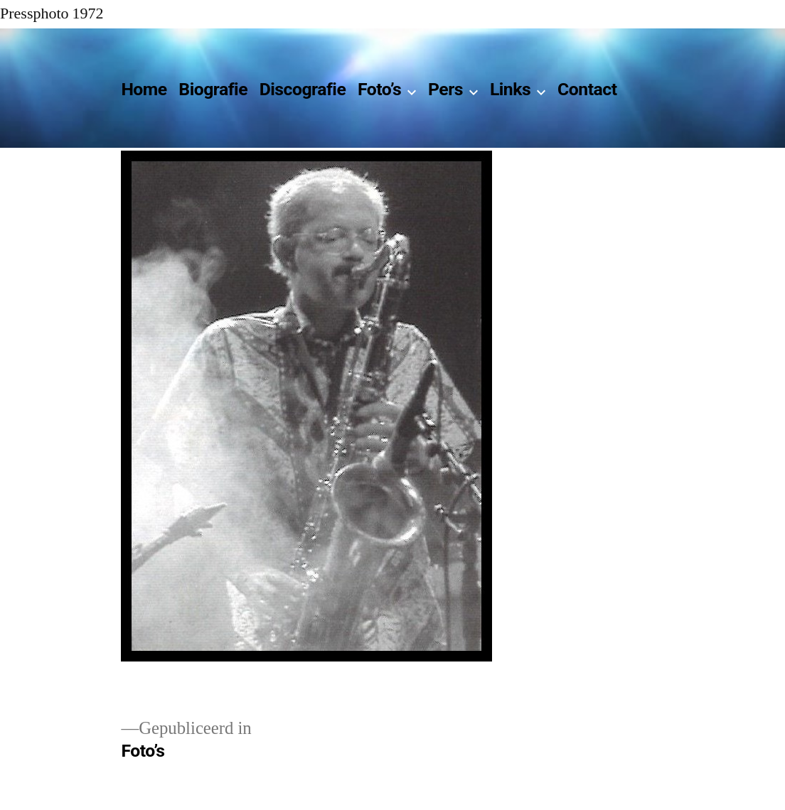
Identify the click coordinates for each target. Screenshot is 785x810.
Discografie (303, 89)
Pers (445, 89)
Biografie (212, 89)
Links (510, 89)
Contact (586, 89)
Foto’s (379, 89)
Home (143, 89)
